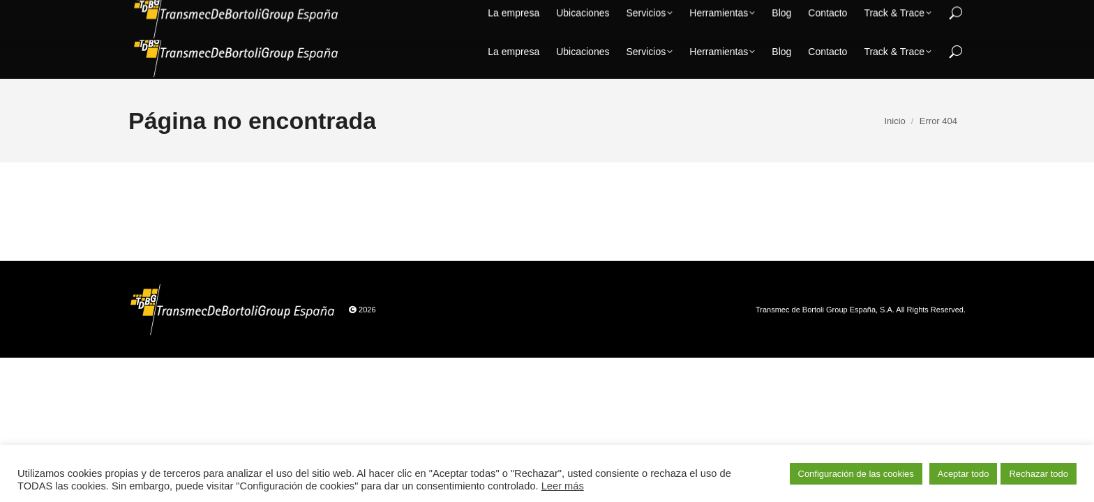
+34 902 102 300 (824, 12)
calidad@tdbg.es (923, 12)
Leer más (562, 486)
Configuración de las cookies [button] (856, 474)
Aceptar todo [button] (963, 474)
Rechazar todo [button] (1038, 474)
